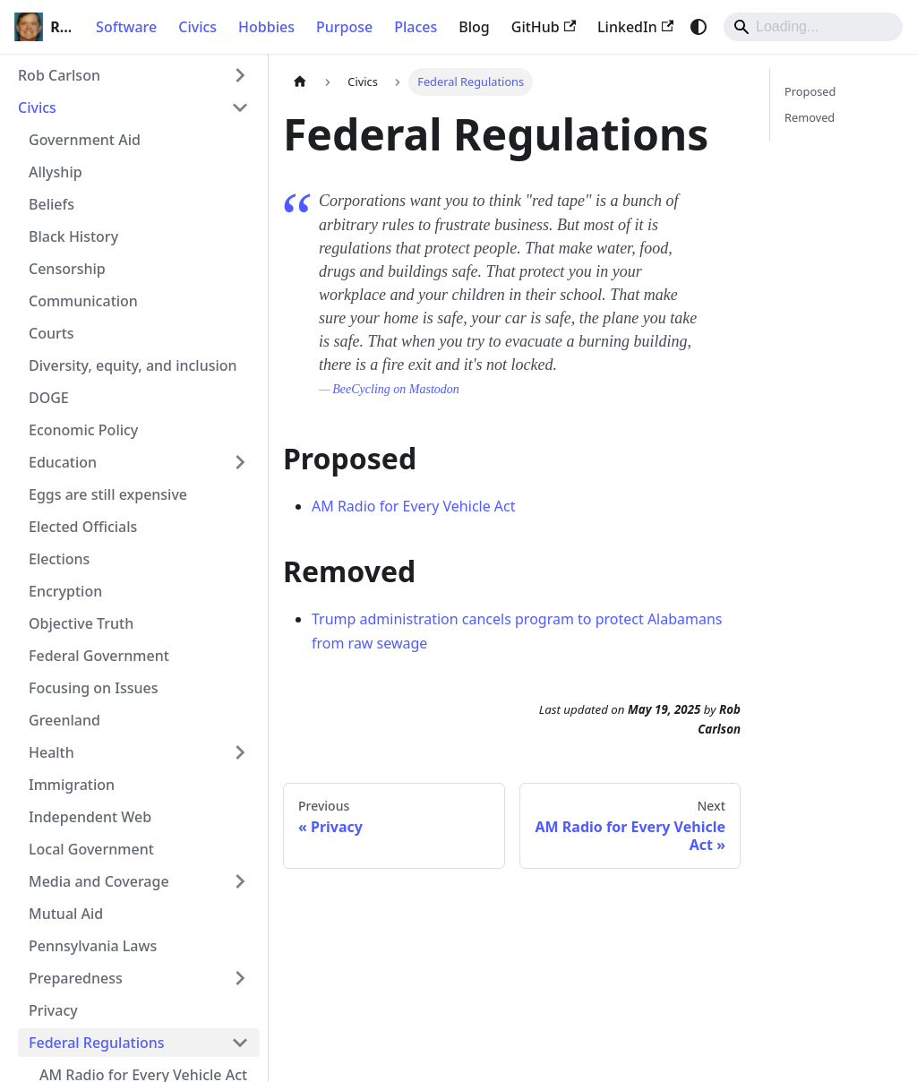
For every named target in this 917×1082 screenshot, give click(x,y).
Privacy (53, 1010)
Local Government (91, 849)
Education (63, 462)
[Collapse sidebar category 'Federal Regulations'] (240, 1042)
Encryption (65, 591)
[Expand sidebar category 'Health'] (240, 752)
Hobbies (266, 27)
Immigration (72, 784)
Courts (51, 333)
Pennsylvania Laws (93, 946)
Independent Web (90, 817)
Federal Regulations (97, 1042)
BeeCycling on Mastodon (395, 389)
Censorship (67, 269)
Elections (59, 559)
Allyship (55, 172)
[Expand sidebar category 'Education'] (240, 462)
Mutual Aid (66, 913)
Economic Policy (83, 430)
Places (415, 27)
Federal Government (99, 656)
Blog (473, 27)
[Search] (813, 27)
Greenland (64, 720)
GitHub (543, 27)
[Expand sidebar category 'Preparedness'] (240, 978)
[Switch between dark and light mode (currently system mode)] (698, 27)
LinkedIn (635, 27)
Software (126, 27)
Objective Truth (81, 623)
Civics (197, 27)
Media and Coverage (99, 881)
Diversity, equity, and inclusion (133, 365)
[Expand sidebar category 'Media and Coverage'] (240, 881)
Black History (73, 236)
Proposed (810, 91)
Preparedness (76, 978)
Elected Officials (83, 527)
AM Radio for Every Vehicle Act (414, 506)
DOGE (49, 398)
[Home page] (300, 82)
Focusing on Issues (94, 688)
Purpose (344, 27)
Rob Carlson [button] (59, 75)
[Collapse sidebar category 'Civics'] (240, 107)
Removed (809, 117)
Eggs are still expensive (108, 494)
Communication (83, 301)
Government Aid (85, 140)
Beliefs (51, 204)
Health (51, 752)
